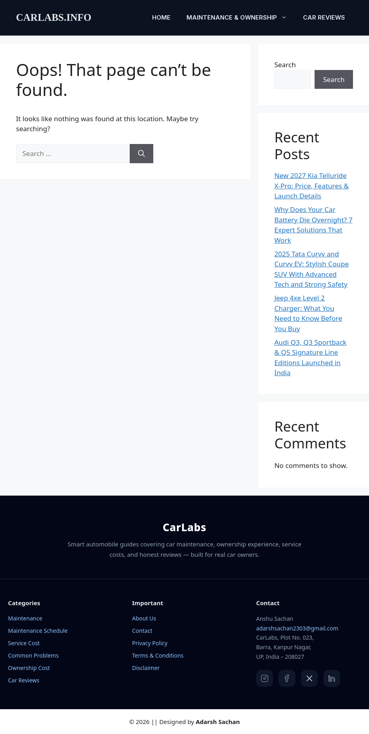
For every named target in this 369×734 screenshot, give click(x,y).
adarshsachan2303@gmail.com (297, 628)
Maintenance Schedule (38, 630)
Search (285, 64)
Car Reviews (324, 17)
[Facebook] (287, 678)
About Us (144, 618)
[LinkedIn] (331, 678)
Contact (142, 630)
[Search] (141, 153)
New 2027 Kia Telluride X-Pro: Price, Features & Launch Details (311, 185)
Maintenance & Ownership (241, 18)
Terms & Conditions (158, 655)
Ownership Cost (29, 668)
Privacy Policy (149, 643)
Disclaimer (146, 668)
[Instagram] (264, 678)
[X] (309, 678)
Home (161, 17)
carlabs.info (53, 17)
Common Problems (33, 655)
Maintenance (25, 618)
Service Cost (24, 643)
